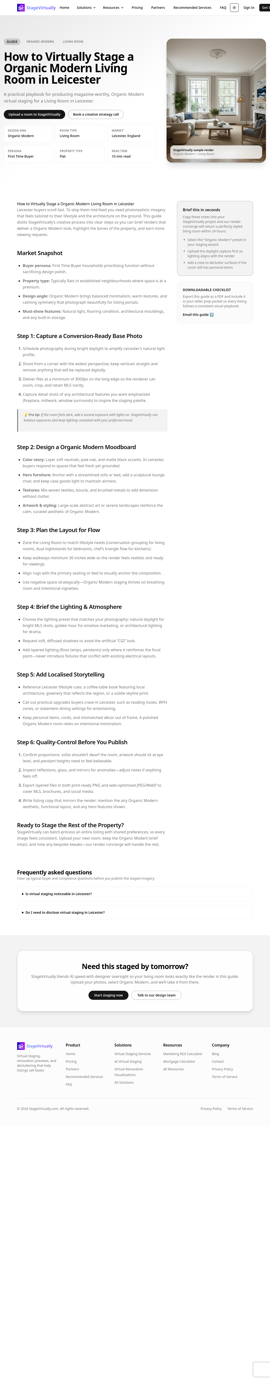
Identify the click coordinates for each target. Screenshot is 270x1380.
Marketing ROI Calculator (183, 1054)
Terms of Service (225, 1076)
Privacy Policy (222, 1069)
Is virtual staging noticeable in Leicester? (58, 894)
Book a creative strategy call (96, 114)
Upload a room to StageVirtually (34, 114)
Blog (215, 1054)
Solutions (86, 7)
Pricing (137, 7)
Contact (218, 1061)
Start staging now (108, 995)
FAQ (223, 7)
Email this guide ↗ (198, 314)
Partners (158, 7)
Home (64, 7)
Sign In (248, 7)
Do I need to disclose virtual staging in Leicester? (65, 912)
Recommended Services (192, 7)
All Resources (173, 1069)
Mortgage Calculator (179, 1061)
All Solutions (124, 1082)
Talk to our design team (156, 995)
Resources (113, 7)
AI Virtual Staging (128, 1061)
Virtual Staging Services (132, 1054)
